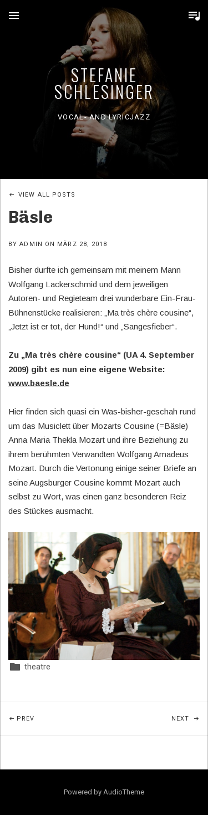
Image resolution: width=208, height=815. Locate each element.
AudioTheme (123, 792)
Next (190, 712)
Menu (14, 15)
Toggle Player (194, 15)
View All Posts (46, 194)
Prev (60, 712)
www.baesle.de (38, 383)
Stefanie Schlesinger (104, 83)
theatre (37, 667)
